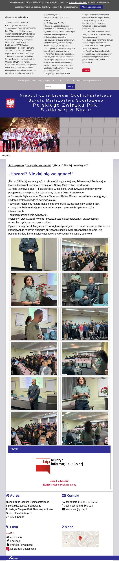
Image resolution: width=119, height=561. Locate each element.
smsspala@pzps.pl (74, 509)
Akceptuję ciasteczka (91, 7)
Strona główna (24, 81)
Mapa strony (36, 81)
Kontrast (76, 81)
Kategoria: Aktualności (38, 165)
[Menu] (59, 155)
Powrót (14, 449)
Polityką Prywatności (78, 2)
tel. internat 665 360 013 (77, 505)
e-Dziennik (14, 536)
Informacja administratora (91, 81)
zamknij (86, 70)
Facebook (13, 540)
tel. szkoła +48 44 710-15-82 (79, 502)
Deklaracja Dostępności (21, 549)
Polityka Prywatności (19, 544)
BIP (10, 533)
